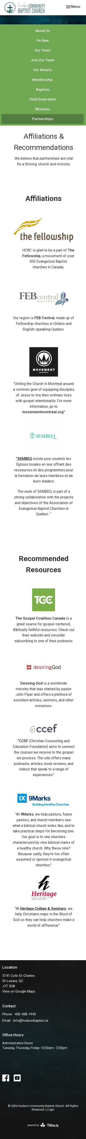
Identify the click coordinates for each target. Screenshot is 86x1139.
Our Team (42, 50)
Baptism (42, 89)
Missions (42, 109)
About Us (42, 31)
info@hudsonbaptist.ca (30, 1020)
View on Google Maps (18, 991)
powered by (43, 1125)
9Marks (27, 814)
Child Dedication (42, 99)
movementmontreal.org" (43, 412)
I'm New (42, 40)
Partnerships (42, 119)
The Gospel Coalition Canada (40, 618)
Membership (42, 80)
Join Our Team (43, 60)
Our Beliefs (42, 70)
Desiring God (31, 683)
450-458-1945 (25, 1014)
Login (50, 1109)
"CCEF (23, 741)
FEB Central (44, 318)
